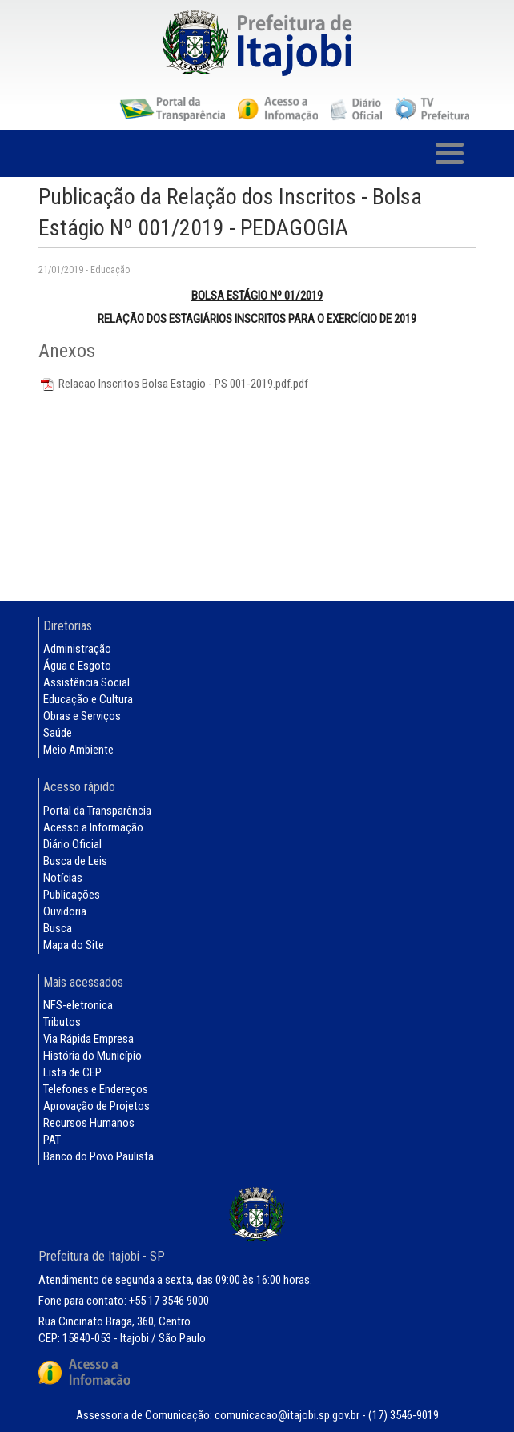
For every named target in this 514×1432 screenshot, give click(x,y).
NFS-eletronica (78, 1005)
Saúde (57, 733)
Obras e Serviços (82, 716)
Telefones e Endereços (95, 1089)
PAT (52, 1139)
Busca (57, 928)
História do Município (92, 1055)
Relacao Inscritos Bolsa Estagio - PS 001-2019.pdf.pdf (173, 383)
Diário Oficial (72, 844)
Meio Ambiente (78, 749)
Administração (77, 649)
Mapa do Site (73, 945)
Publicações (71, 894)
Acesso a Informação (93, 827)
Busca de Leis (75, 861)
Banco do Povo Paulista (98, 1156)
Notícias (62, 878)
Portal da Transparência (97, 810)
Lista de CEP (72, 1072)
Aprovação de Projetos (96, 1106)
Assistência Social (86, 682)
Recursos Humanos (89, 1123)
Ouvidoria (64, 911)
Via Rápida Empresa (88, 1039)
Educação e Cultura (88, 699)
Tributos (62, 1022)
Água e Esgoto (77, 665)
